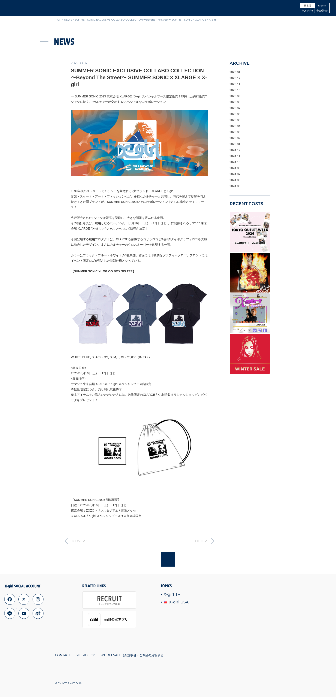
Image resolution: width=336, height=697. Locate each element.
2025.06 (235, 114)
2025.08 (235, 102)
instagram (38, 599)
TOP (58, 19)
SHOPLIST (244, 8)
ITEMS (200, 8)
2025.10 (235, 90)
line (10, 613)
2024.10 (235, 162)
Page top (168, 559)
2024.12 (235, 150)
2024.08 (235, 168)
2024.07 (235, 174)
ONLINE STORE (221, 8)
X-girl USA (175, 602)
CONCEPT (264, 8)
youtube (24, 613)
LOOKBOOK (285, 8)
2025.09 (235, 96)
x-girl (19, 8)
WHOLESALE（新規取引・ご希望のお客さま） (133, 655)
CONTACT (62, 655)
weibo (38, 613)
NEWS (185, 8)
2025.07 (235, 108)
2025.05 (235, 120)
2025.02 (235, 138)
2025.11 (235, 84)
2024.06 (235, 180)
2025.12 (235, 78)
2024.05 (235, 186)
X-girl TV (170, 594)
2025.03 (235, 132)
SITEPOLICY (85, 655)
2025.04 (235, 126)
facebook (10, 599)
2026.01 (235, 72)
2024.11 (235, 156)
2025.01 (235, 144)
